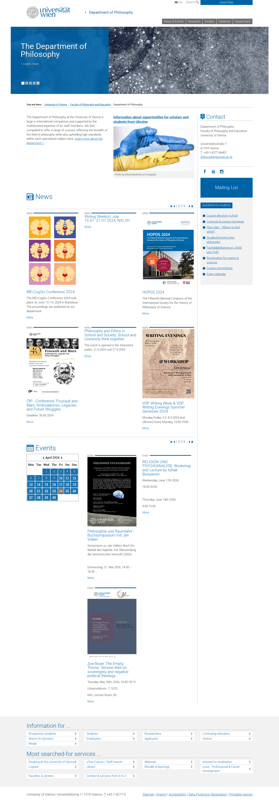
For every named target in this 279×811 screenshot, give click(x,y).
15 (46, 484)
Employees (93, 738)
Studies (209, 21)
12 (74, 478)
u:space (34, 767)
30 (54, 497)
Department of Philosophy (111, 12)
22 (46, 491)
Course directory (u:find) (222, 215)
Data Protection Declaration (208, 794)
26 (74, 491)
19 (74, 484)
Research (194, 21)
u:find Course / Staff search (104, 762)
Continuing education (216, 733)
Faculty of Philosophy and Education (90, 104)
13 (31, 484)
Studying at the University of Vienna (51, 762)
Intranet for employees (217, 762)
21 (38, 491)
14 (38, 484)
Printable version (241, 794)
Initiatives (225, 21)
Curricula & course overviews (225, 221)
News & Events (174, 21)
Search (192, 2)
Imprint (161, 794)
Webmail (150, 762)
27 (31, 497)
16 (54, 484)
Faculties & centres (41, 776)
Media (32, 743)
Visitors (207, 738)
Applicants (151, 738)
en (178, 2)
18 (67, 484)
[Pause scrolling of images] (37, 83)
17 (61, 484)
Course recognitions (220, 268)
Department (242, 21)
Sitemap (148, 794)
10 (61, 478)
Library (90, 767)
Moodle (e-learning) (157, 767)
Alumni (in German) (41, 738)
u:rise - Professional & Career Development (221, 769)
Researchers (153, 733)
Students (92, 733)
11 (67, 478)
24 (61, 491)
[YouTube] (213, 171)
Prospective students (42, 733)
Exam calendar (216, 274)
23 (54, 491)
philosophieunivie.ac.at (216, 157)
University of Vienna (56, 104)
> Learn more (30, 64)
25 (67, 491)
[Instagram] (222, 171)
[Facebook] (204, 171)
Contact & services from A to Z (106, 776)
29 (46, 497)
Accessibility (177, 794)
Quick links (226, 2)
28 (38, 497)
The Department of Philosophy (54, 50)
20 (31, 491)
